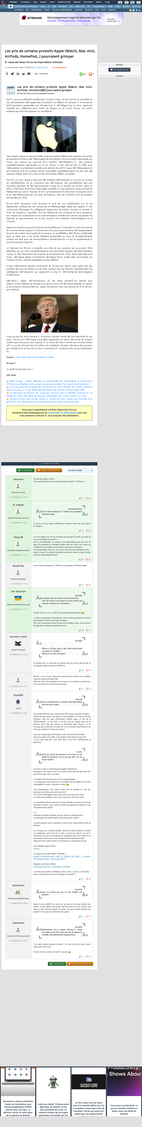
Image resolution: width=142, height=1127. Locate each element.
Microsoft (62, 7)
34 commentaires (59, 68)
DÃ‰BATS (89, 10)
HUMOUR (112, 10)
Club (107, 2)
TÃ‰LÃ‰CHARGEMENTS (62, 10)
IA (49, 7)
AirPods (36, 849)
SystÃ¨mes (136, 7)
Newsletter (64, 2)
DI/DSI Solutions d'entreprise (26, 7)
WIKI (97, 10)
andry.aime (18, 885)
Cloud (42, 7)
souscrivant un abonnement (62, 413)
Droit (99, 2)
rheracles (18, 479)
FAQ (35, 2)
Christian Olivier (41, 67)
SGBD (110, 7)
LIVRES (47, 10)
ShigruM (18, 537)
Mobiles (126, 7)
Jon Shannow (18, 591)
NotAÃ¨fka (18, 566)
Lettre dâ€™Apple (24, 357)
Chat (52, 2)
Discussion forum (119, 70)
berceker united (18, 636)
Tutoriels (25, 2)
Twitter (50, 357)
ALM (54, 7)
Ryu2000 (18, 695)
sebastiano (18, 923)
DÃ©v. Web (79, 7)
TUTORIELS (18, 10)
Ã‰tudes (88, 2)
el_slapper (18, 505)
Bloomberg (40, 357)
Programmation (99, 7)
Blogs (43, 2)
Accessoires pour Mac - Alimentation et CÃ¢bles (51, 867)
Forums (13, 2)
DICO (103, 10)
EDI (88, 7)
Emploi (77, 2)
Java (71, 7)
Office (117, 7)
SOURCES (78, 10)
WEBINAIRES (36, 10)
